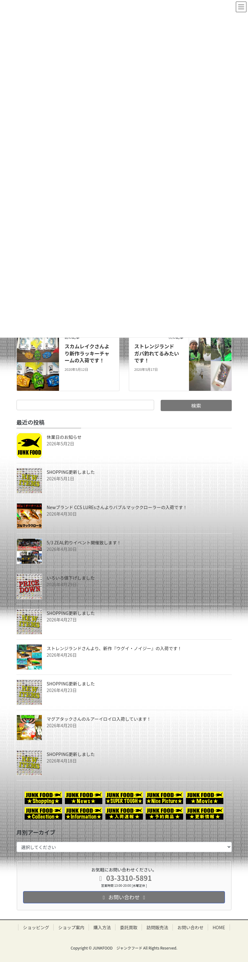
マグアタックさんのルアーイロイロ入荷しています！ (99, 719)
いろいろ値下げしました (71, 578)
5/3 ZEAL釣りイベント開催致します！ (84, 542)
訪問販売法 (157, 927)
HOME (218, 927)
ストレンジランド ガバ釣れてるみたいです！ (156, 353)
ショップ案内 (71, 927)
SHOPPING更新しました (71, 472)
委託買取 (128, 927)
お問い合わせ (190, 927)
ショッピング (36, 927)
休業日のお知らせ (64, 437)
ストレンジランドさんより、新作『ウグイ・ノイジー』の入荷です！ (114, 648)
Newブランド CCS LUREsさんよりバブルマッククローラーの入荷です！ (117, 507)
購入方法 (102, 927)
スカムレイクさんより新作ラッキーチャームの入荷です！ (87, 353)
